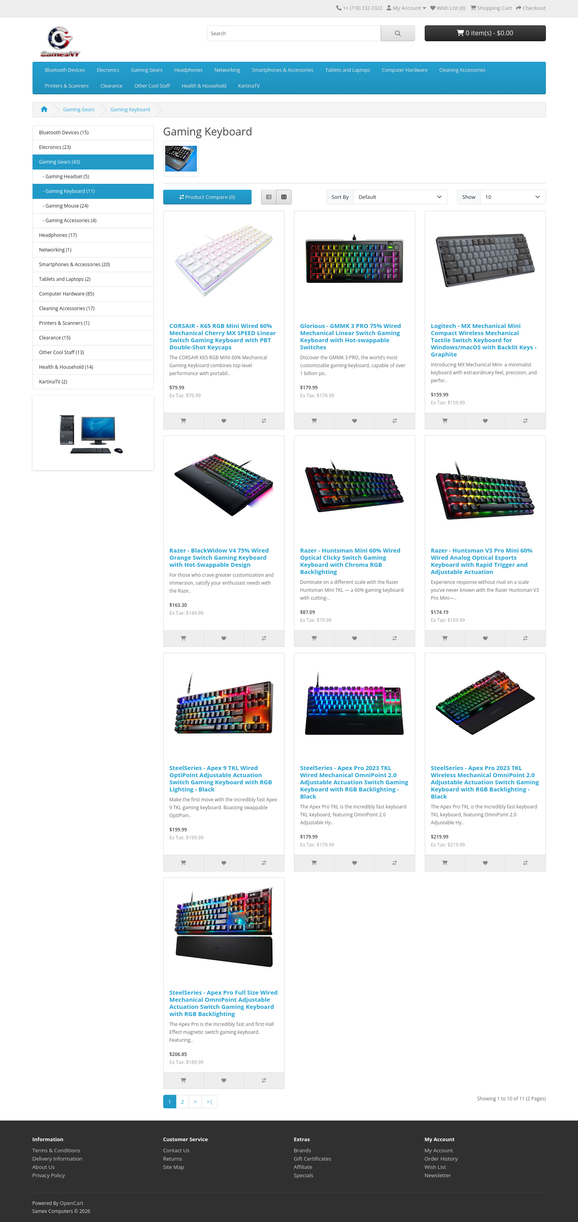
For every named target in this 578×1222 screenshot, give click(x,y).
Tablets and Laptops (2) (65, 279)
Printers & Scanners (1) (64, 323)
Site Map (173, 1167)
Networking (227, 70)
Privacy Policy (48, 1175)
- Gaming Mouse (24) (64, 205)
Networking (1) (55, 249)
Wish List (435, 1167)
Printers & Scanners (67, 85)
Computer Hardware (404, 70)
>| (210, 1101)
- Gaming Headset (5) (64, 176)
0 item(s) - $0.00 (485, 33)
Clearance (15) (55, 337)
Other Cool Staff (152, 85)
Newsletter (438, 1175)
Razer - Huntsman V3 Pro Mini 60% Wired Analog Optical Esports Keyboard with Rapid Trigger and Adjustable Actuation (482, 561)
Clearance (111, 85)
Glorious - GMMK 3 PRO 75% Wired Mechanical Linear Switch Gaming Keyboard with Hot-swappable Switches (350, 336)
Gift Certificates (312, 1158)
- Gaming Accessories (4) (68, 220)
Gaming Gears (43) (59, 161)
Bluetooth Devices (65, 70)
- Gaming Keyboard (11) (67, 191)
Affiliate (303, 1167)
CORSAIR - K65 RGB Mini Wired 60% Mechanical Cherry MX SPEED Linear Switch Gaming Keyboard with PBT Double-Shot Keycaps (223, 336)
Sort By (340, 196)
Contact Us (176, 1150)
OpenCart (72, 1203)
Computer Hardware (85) (66, 293)
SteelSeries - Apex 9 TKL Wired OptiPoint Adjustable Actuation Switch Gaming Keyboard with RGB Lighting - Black (221, 778)
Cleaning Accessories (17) (67, 308)
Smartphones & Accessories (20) (74, 264)
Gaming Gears (146, 70)
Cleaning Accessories (462, 70)
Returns (172, 1158)
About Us (43, 1167)
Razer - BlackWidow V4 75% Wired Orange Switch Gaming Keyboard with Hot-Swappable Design (219, 557)
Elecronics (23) (55, 147)
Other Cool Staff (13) (61, 352)
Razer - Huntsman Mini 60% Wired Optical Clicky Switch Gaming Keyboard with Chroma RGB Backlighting (350, 561)
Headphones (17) (58, 235)
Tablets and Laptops (347, 70)
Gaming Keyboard (130, 109)
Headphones (188, 70)
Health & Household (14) (66, 367)
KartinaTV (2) (53, 381)
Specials (303, 1175)
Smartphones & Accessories (282, 70)
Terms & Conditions (56, 1150)
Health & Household (204, 85)
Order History (441, 1158)
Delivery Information (57, 1158)
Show (468, 196)
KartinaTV (248, 85)
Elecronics (108, 70)
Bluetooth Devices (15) (64, 132)
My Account (439, 1150)
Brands (302, 1150)
